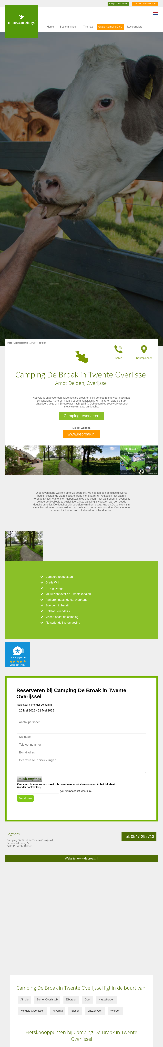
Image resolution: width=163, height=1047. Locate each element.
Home (50, 26)
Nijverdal (57, 1010)
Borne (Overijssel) (47, 999)
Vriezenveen (95, 1010)
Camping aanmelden (118, 3)
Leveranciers (134, 26)
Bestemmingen (68, 26)
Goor (88, 999)
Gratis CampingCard (110, 26)
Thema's (88, 26)
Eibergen (71, 999)
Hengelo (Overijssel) (32, 1010)
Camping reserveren (81, 416)
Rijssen (75, 1010)
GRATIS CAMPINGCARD (145, 3)
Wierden (115, 1010)
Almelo (24, 999)
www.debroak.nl (81, 434)
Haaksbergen (106, 999)
